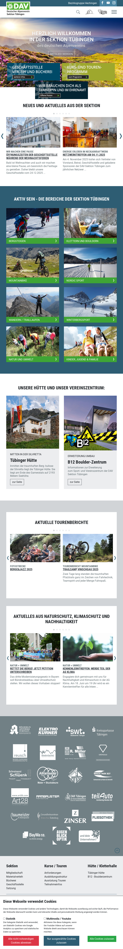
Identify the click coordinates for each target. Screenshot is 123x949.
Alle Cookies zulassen (102, 938)
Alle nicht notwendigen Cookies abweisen (21, 940)
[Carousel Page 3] (60, 113)
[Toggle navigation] (114, 12)
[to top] (117, 852)
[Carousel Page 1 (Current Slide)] (54, 113)
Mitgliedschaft (14, 872)
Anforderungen (52, 872)
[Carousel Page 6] (69, 113)
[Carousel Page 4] (63, 113)
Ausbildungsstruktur (55, 876)
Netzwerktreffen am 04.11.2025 (84, 154)
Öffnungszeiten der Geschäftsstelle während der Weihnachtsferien (31, 156)
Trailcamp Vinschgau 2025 (80, 569)
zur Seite (17, 481)
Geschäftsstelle (15, 884)
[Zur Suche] (78, 13)
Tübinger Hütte (96, 872)
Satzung (11, 888)
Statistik (9, 918)
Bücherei (11, 880)
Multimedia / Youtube (57, 918)
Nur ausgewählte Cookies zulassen (61, 940)
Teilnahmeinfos (53, 884)
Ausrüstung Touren (55, 880)
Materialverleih (14, 876)
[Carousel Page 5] (66, 113)
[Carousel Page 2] (57, 113)
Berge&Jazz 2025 (21, 569)
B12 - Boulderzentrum (100, 876)
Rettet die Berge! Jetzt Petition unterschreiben (31, 670)
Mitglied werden (61, 54)
